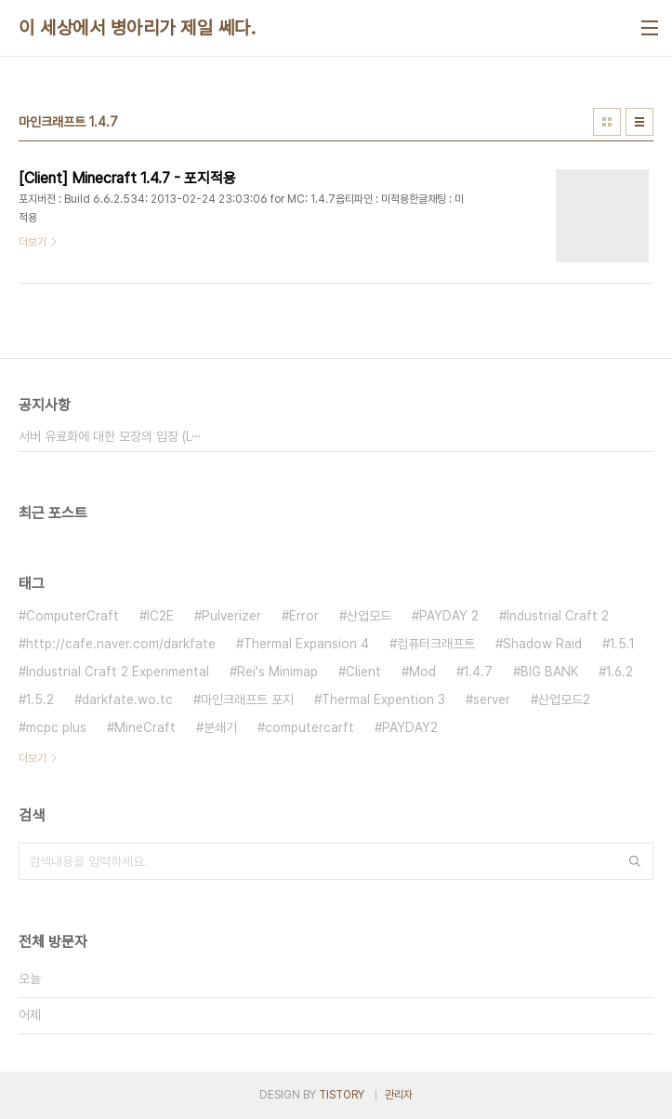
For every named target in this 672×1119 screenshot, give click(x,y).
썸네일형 (607, 122)
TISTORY (341, 1094)
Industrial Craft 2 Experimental (117, 671)
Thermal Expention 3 (383, 699)
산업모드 (369, 615)
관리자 (399, 1094)
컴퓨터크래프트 (436, 643)
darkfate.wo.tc (127, 699)
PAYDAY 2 (449, 615)
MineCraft (145, 727)
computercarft (309, 727)
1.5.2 (40, 699)
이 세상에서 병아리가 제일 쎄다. (137, 28)
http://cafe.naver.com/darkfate (121, 643)
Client (363, 671)
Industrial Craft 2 (558, 615)
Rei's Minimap (277, 671)
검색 (634, 861)
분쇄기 (220, 727)
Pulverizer (231, 615)
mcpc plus (56, 727)
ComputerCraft (72, 615)
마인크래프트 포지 (247, 699)
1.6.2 (619, 671)
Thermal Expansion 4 (306, 643)
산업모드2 (564, 699)
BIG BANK (549, 671)
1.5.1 (622, 643)
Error (304, 615)
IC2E (160, 615)
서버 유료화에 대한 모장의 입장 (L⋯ (110, 436)
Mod (422, 671)
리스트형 (639, 122)
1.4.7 (478, 671)
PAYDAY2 (410, 727)
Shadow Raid (542, 643)
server (491, 699)
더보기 (32, 758)
